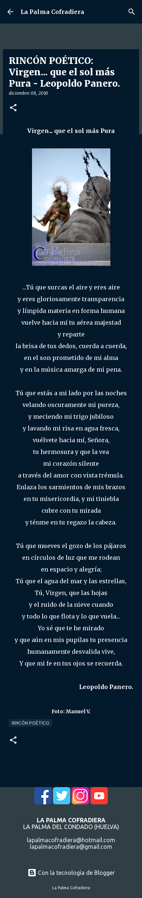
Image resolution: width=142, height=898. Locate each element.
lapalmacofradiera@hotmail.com (71, 840)
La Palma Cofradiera (52, 11)
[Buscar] (131, 12)
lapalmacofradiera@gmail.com (71, 846)
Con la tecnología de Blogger (71, 872)
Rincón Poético (30, 723)
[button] (13, 108)
